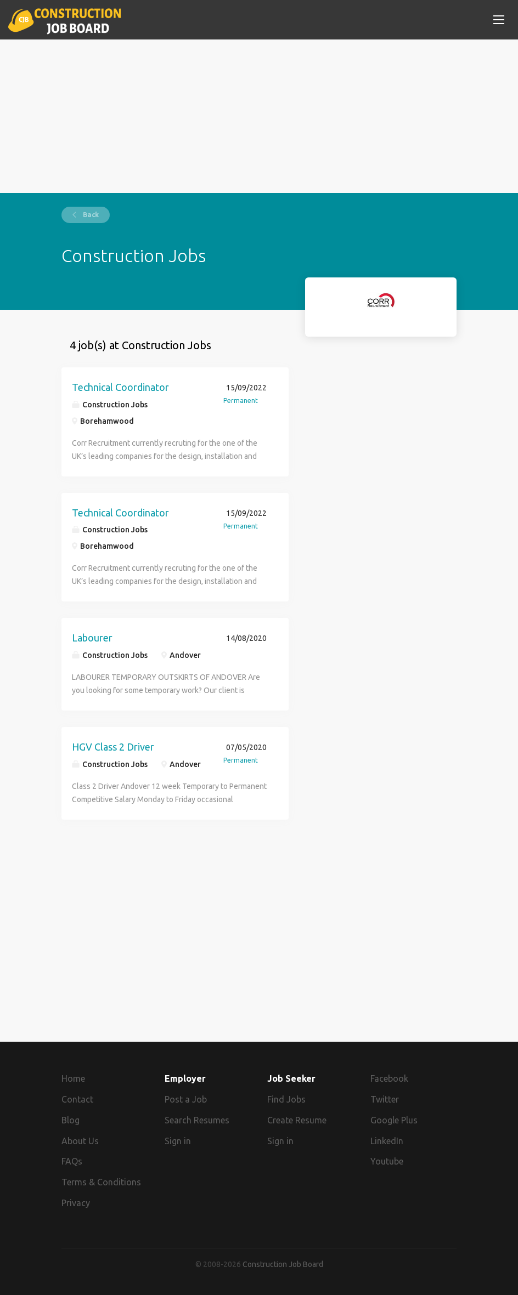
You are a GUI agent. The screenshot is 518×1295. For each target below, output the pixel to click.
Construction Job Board (283, 1264)
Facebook (389, 1078)
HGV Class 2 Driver (113, 746)
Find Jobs (286, 1099)
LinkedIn (386, 1141)
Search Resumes (197, 1120)
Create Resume (296, 1120)
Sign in (178, 1141)
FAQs (71, 1161)
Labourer (92, 637)
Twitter (384, 1099)
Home (73, 1078)
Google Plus (394, 1120)
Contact (77, 1099)
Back (90, 214)
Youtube (386, 1161)
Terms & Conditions (101, 1182)
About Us (80, 1141)
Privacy (75, 1203)
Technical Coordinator (120, 387)
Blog (70, 1120)
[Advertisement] (259, 116)
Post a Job (186, 1099)
